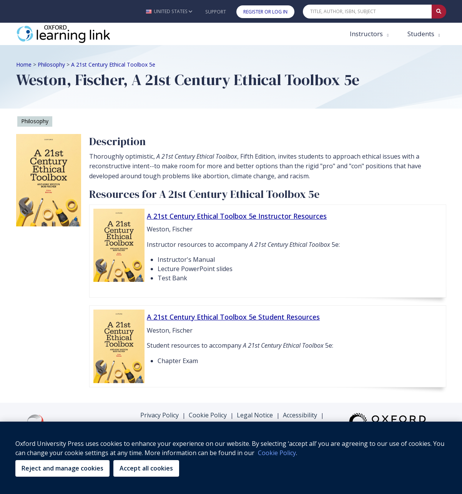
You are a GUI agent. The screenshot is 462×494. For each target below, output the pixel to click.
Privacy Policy (159, 415)
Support (215, 11)
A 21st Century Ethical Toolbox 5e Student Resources (233, 317)
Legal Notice (255, 415)
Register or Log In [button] (265, 11)
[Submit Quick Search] (439, 11)
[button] (169, 11)
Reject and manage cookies (62, 468)
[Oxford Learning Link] (73, 34)
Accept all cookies (146, 468)
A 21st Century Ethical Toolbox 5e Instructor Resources (237, 216)
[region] (231, 458)
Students (421, 33)
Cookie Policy (208, 415)
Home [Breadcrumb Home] (24, 64)
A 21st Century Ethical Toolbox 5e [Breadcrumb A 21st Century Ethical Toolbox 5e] (113, 64)
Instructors (367, 33)
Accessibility (300, 415)
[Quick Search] (367, 11)
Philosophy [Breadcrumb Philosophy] (51, 64)
